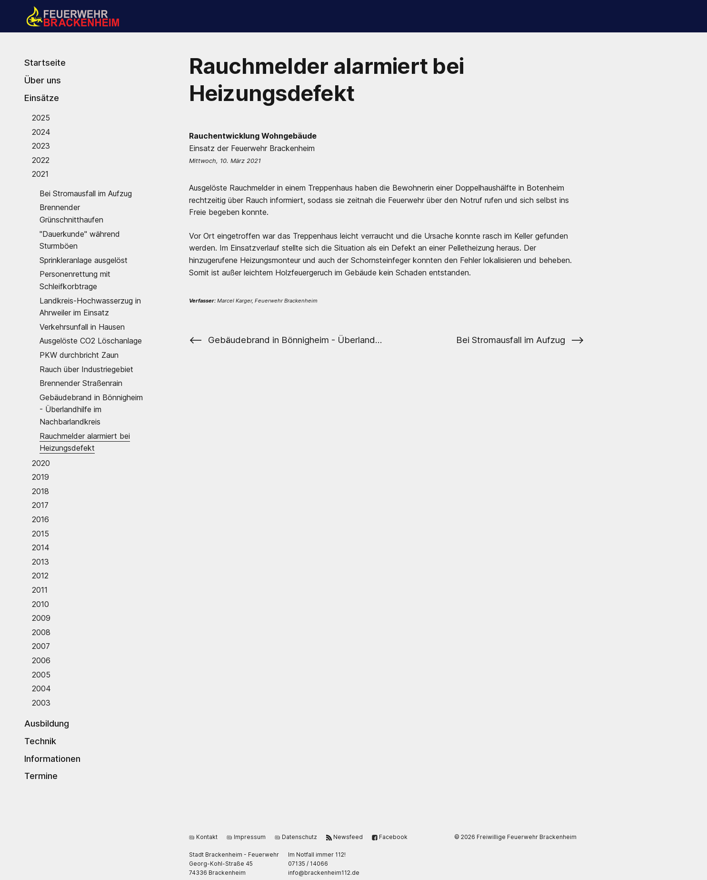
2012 (40, 575)
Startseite (45, 62)
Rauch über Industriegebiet (86, 369)
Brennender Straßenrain (81, 383)
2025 (41, 117)
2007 (41, 646)
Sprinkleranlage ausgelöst (84, 259)
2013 (40, 561)
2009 (41, 618)
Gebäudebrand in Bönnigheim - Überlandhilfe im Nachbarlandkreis (91, 409)
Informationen (52, 758)
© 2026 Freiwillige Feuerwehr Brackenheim (515, 836)
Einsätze (41, 97)
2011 (40, 590)
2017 (40, 505)
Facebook (390, 836)
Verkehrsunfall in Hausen (82, 326)
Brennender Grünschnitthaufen (71, 213)
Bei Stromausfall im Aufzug (86, 193)
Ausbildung (46, 723)
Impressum (246, 836)
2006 (41, 660)
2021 (40, 174)
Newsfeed (344, 836)
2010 (40, 603)
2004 (41, 688)
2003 (41, 702)
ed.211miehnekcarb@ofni (323, 872)
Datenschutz (296, 836)
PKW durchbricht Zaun (79, 355)
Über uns (42, 80)
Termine (41, 775)
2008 (41, 632)
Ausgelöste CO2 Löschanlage (91, 340)
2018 (40, 491)
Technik (40, 741)
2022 (41, 159)
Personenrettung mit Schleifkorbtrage (75, 280)
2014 (41, 547)
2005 (41, 674)
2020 (41, 462)
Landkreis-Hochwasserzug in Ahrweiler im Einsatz (90, 306)
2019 (40, 477)
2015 (40, 533)
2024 (41, 131)
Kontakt (203, 836)
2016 (40, 519)
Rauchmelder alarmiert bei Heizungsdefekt (85, 442)
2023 (41, 146)
